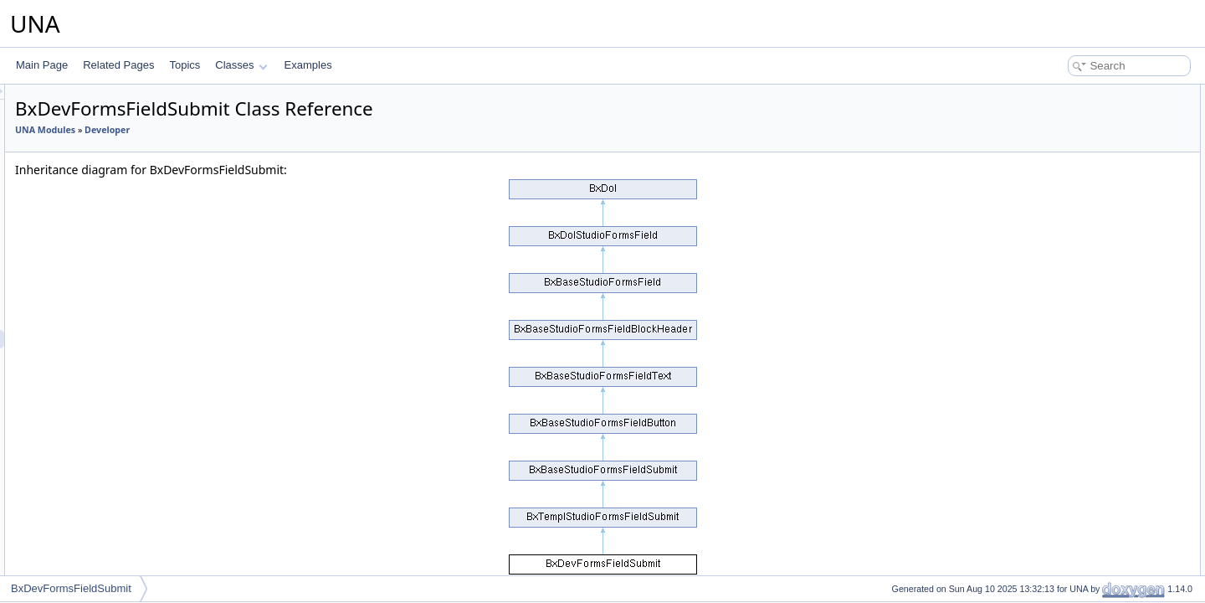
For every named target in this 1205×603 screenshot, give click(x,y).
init (1041, 112)
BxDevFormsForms (116, 542)
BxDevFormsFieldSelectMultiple (144, 394)
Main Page (42, 65)
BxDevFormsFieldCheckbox (135, 173)
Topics (184, 65)
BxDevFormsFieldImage (127, 357)
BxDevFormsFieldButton (127, 302)
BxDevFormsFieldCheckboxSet (143, 413)
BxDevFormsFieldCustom (130, 450)
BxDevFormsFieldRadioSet (133, 431)
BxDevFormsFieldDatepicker (137, 118)
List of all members (1060, 278)
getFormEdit (1062, 167)
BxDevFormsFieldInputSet (131, 468)
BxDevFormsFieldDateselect (136, 136)
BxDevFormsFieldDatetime (132, 155)
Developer (316, 130)
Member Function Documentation (1092, 204)
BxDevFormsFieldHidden (128, 284)
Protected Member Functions (1082, 131)
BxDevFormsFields (115, 523)
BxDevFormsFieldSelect (127, 376)
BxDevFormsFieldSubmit (128, 339)
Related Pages (118, 65)
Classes (241, 65)
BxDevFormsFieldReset (126, 321)
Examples (308, 65)
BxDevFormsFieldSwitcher (132, 192)
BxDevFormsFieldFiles (123, 228)
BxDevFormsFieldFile (121, 210)
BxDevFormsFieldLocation (132, 505)
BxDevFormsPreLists (120, 560)
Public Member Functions (1074, 94)
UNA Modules (254, 130)
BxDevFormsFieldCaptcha (131, 486)
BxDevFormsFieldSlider (125, 247)
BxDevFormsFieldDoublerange (141, 265)
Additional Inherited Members (1083, 186)
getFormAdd (1062, 149)
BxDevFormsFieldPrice (124, 100)
